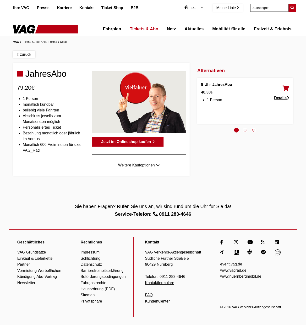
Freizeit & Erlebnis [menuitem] (272, 29)
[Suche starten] (292, 8)
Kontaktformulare (159, 283)
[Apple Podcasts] (250, 252)
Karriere (64, 8)
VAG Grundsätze (31, 252)
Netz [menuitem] (171, 29)
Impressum (90, 252)
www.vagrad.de (233, 270)
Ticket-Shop (112, 8)
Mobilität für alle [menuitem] (228, 29)
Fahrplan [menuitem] (112, 29)
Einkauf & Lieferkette (35, 258)
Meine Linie (227, 8)
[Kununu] (237, 252)
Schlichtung (90, 258)
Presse (43, 8)
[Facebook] (223, 242)
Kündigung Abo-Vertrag (37, 277)
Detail (63, 42)
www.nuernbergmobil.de (240, 276)
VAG (16, 42)
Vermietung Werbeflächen (39, 271)
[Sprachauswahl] (197, 7)
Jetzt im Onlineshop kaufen (127, 142)
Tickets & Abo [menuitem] (144, 29)
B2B (134, 8)
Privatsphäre (91, 301)
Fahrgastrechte (93, 283)
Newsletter (26, 283)
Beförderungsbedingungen (103, 277)
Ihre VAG (21, 8)
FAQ (149, 295)
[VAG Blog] (278, 252)
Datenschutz (91, 264)
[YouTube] (250, 242)
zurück (24, 54)
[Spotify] (264, 252)
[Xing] (223, 252)
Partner (23, 264)
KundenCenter (157, 301)
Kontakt (86, 8)
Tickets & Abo (31, 42)
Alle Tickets (50, 42)
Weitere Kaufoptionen (139, 165)
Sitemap (88, 295)
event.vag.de (231, 264)
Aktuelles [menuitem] (194, 29)
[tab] (236, 130)
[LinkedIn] (278, 242)
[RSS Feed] (264, 242)
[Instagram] (237, 242)
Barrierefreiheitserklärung (102, 271)
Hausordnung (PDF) (98, 289)
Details (281, 98)
